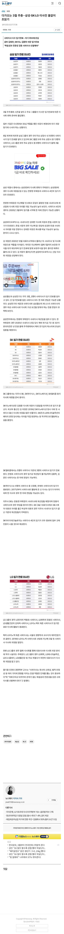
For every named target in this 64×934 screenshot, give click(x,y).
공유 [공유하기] (57, 30)
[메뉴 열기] (51, 3)
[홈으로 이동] (7, 3)
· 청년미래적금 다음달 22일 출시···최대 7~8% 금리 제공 (27, 815)
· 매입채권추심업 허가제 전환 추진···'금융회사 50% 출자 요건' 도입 (31, 819)
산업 (3, 11)
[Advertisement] (32, 446)
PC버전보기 (32, 930)
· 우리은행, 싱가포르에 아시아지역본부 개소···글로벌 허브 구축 (29, 812)
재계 (8, 11)
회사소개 (32, 926)
